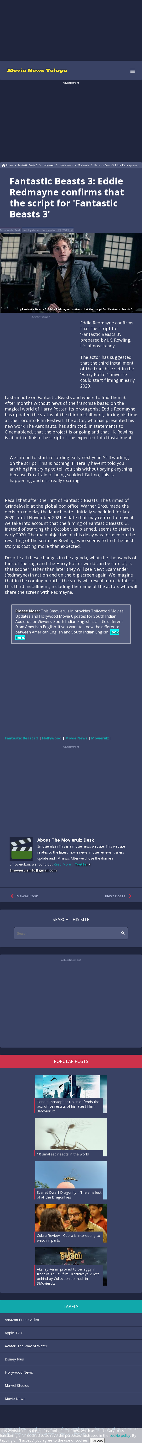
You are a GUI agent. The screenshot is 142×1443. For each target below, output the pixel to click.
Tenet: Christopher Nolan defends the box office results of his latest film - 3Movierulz (68, 1106)
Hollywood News (19, 1372)
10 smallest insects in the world (63, 1154)
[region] (71, 30)
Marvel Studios (17, 1385)
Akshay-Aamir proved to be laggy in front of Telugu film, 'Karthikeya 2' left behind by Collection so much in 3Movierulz (68, 1276)
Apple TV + (14, 1332)
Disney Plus (14, 1359)
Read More (62, 864)
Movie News (15, 1398)
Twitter (81, 864)
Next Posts (119, 896)
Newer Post (23, 896)
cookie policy (119, 1435)
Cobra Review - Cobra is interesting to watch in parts (68, 1238)
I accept (97, 1440)
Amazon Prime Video (22, 1319)
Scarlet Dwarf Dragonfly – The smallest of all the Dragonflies (69, 1194)
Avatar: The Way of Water (26, 1345)
